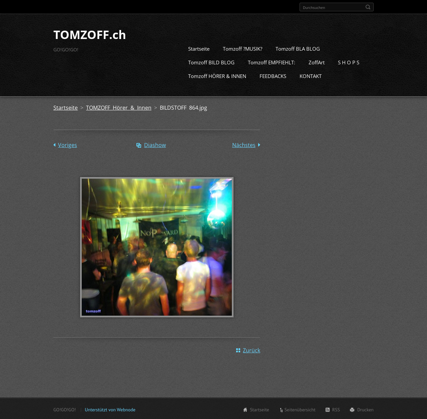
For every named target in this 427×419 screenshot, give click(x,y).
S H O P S (348, 61)
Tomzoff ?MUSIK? (242, 48)
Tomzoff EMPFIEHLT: (271, 61)
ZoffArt (317, 61)
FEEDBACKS (273, 75)
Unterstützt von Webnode (110, 409)
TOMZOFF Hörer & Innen (118, 107)
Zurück (251, 349)
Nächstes (244, 144)
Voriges (67, 144)
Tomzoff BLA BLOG (298, 48)
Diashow (155, 144)
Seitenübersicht (300, 409)
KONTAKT (311, 75)
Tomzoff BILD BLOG (211, 61)
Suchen (368, 7)
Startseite (198, 48)
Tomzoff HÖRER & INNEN (217, 75)
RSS (336, 409)
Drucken (365, 409)
